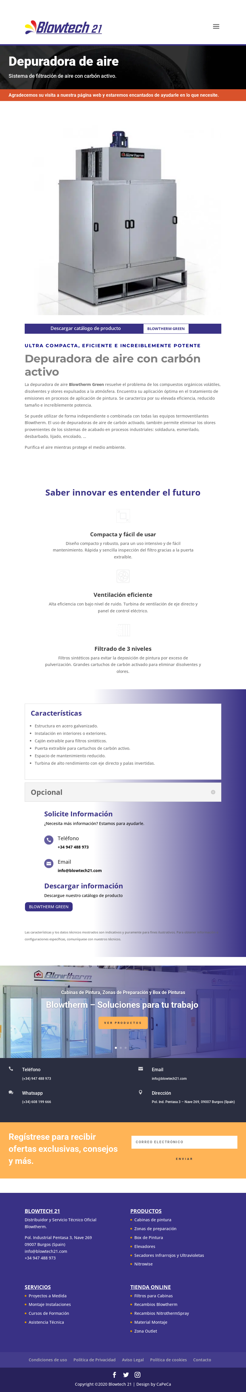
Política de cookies (168, 1359)
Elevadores (144, 1246)
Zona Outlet (145, 1331)
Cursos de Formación (49, 1313)
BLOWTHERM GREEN (166, 328)
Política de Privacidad (94, 1359)
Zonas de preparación (155, 1228)
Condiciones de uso (48, 1359)
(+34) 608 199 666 (36, 1102)
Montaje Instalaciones (50, 1304)
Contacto (202, 1359)
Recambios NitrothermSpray (161, 1313)
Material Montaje (150, 1322)
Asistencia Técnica (46, 1322)
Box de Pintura (148, 1237)
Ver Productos (123, 1026)
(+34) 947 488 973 (36, 1079)
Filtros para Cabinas (153, 1295)
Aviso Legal (133, 1359)
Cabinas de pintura (152, 1219)
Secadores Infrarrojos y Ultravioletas (169, 1255)
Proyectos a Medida (48, 1295)
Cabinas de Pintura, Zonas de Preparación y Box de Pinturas (123, 996)
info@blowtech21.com (169, 1079)
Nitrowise (143, 1264)
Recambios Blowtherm (155, 1304)
